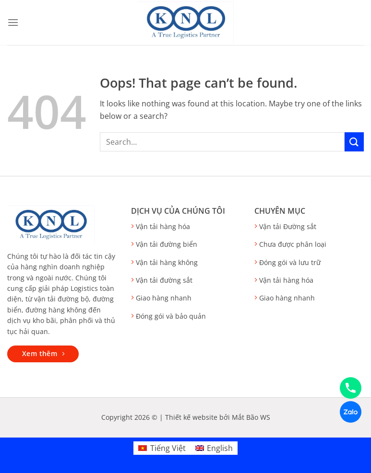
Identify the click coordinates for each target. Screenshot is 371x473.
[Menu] (13, 22)
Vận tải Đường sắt (287, 226)
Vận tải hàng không (167, 262)
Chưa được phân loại (292, 244)
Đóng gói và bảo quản (171, 316)
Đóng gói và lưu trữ (290, 262)
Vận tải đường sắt (164, 280)
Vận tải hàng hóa (163, 226)
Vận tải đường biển (166, 244)
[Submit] (354, 141)
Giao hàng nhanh (163, 297)
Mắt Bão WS (251, 417)
